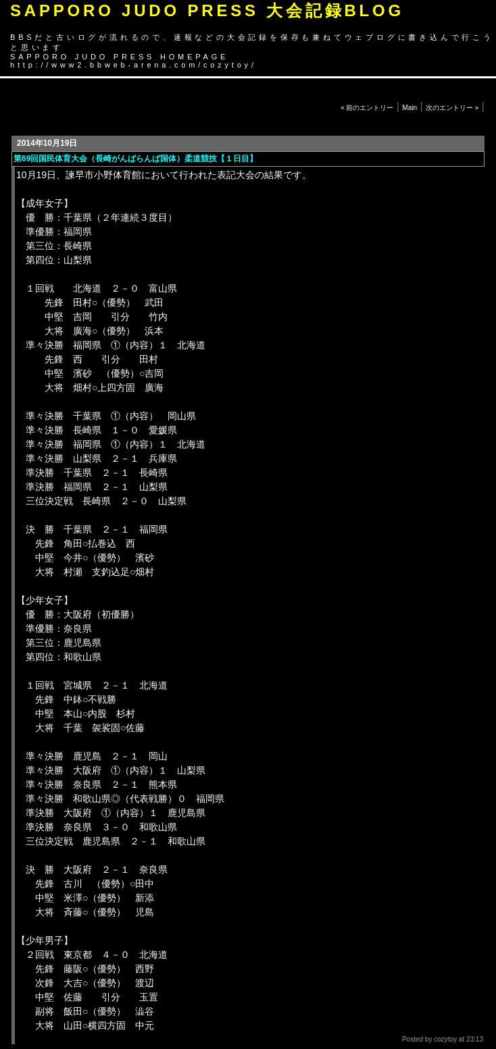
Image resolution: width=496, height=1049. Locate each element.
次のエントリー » (452, 107)
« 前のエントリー (367, 107)
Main (409, 107)
